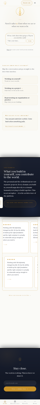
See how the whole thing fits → (20, 204)
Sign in (26, 3)
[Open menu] (35, 3)
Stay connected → (20, 389)
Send (30, 41)
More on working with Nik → (20, 295)
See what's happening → (15, 126)
